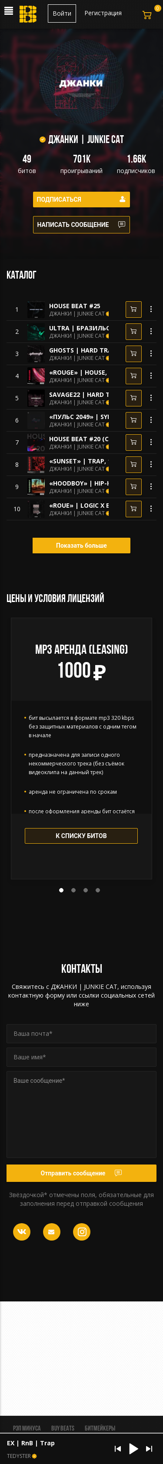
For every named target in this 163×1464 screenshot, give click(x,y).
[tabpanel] (81, 748)
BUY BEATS (62, 1428)
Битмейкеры (100, 1428)
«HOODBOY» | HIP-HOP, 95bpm (96, 483)
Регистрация (103, 13)
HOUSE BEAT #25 (74, 306)
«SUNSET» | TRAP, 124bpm (90, 461)
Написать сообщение (81, 224)
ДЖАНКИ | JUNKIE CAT (77, 313)
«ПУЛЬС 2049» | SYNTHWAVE (94, 417)
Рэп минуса (27, 1428)
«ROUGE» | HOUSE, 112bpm (91, 372)
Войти (62, 13)
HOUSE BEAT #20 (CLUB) (86, 439)
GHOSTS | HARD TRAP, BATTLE (96, 350)
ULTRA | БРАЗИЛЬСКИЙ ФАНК (96, 328)
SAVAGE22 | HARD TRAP (85, 394)
